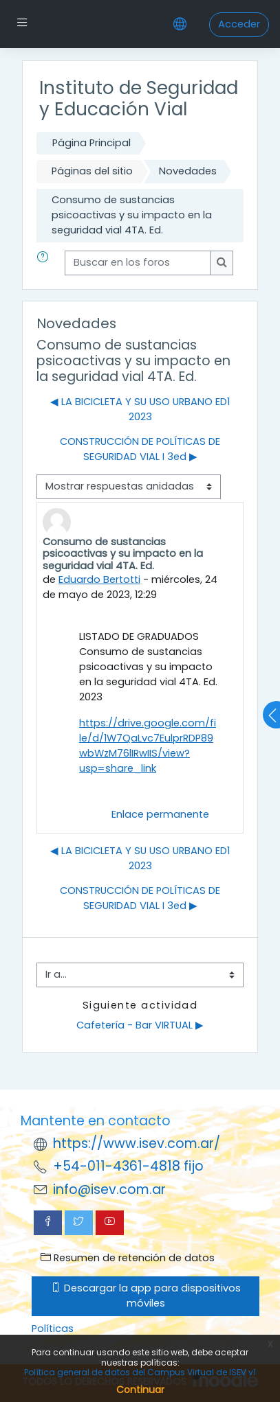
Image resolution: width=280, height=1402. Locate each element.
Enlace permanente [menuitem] (160, 814)
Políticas (53, 1328)
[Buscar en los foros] (138, 263)
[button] (45, 263)
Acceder (239, 24)
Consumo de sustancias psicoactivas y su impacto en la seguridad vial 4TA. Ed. (132, 215)
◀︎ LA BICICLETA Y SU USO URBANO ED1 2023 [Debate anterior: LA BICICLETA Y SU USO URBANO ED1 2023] (140, 409)
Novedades (188, 171)
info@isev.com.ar (109, 1189)
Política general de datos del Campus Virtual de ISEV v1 (140, 1372)
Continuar (140, 1390)
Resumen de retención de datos (128, 1258)
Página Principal (91, 143)
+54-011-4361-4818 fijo (128, 1166)
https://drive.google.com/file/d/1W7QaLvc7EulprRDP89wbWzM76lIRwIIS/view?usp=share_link (147, 745)
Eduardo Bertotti (99, 579)
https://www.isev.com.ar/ (136, 1143)
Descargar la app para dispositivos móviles (146, 1295)
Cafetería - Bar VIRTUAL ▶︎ (140, 1025)
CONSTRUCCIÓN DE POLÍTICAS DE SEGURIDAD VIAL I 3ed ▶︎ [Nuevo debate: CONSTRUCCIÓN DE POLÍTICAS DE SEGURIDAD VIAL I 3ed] (140, 449)
